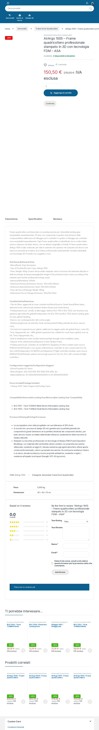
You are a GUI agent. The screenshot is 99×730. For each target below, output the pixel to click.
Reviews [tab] (57, 119)
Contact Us (12, 665)
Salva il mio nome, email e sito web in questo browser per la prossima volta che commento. (73, 463)
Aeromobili (10, 16)
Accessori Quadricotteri (15, 522)
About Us (11, 661)
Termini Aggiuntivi (15, 631)
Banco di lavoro (19, 17)
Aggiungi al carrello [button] (23, 550)
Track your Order (15, 684)
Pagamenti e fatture (16, 643)
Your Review (56, 428)
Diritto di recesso (15, 647)
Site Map (11, 669)
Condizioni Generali (16, 627)
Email (54, 453)
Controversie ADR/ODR (17, 635)
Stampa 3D (29, 16)
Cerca (90, 8)
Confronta (62, 64)
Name (54, 444)
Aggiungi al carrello (63, 93)
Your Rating (56, 421)
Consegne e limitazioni (17, 639)
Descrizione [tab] (11, 119)
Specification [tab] (35, 119)
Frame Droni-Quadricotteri (47, 29)
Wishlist (11, 688)
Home (7, 29)
